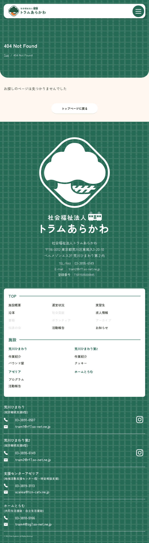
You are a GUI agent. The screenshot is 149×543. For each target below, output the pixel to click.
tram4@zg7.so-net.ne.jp (33, 523)
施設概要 (15, 305)
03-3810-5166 (25, 517)
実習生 (100, 305)
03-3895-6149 (84, 263)
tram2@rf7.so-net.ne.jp (33, 459)
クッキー (80, 363)
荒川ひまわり (18, 348)
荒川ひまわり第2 (86, 348)
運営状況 (58, 305)
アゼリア (15, 371)
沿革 (12, 312)
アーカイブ (103, 320)
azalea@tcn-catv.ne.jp (32, 491)
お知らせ (102, 327)
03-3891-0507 (25, 419)
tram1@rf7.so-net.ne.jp (32, 426)
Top (6, 55)
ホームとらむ (83, 371)
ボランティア (61, 320)
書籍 (12, 320)
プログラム (16, 379)
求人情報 (102, 312)
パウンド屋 (16, 363)
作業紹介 (15, 356)
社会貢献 (58, 312)
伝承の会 (15, 327)
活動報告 (58, 327)
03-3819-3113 (25, 485)
